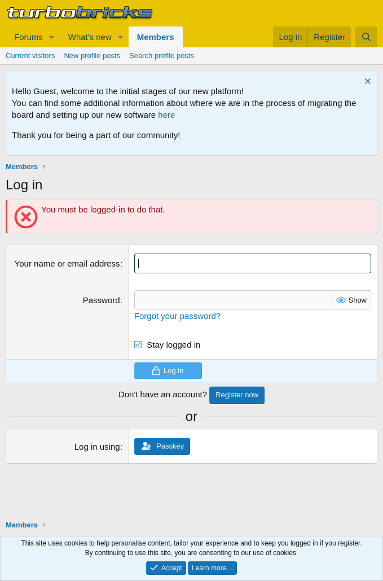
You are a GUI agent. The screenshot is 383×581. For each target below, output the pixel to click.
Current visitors (30, 55)
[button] (52, 36)
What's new (90, 37)
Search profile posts (161, 55)
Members (155, 37)
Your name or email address (67, 263)
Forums (28, 37)
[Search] (366, 36)
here (166, 114)
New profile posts (92, 55)
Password (101, 300)
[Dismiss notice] (366, 82)
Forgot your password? (177, 316)
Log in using (97, 446)
